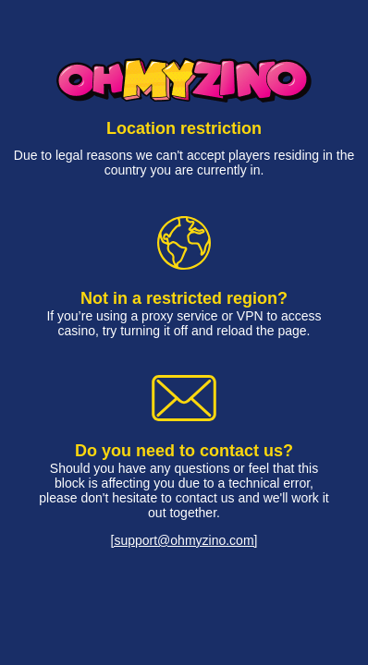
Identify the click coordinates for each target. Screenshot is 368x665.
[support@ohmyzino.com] (184, 540)
